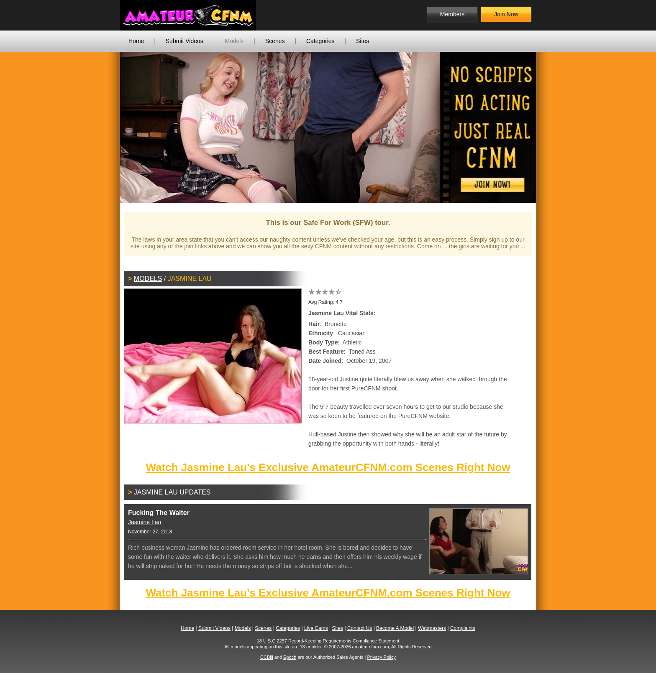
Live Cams (316, 628)
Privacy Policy (381, 657)
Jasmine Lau (144, 522)
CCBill (266, 657)
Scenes (275, 41)
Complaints (462, 628)
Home (136, 41)
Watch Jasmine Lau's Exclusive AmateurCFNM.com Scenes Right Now (328, 467)
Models (234, 41)
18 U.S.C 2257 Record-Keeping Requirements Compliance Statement (328, 640)
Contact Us (359, 628)
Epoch (289, 657)
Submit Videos (184, 41)
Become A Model (395, 628)
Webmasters (432, 628)
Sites (362, 41)
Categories (320, 41)
